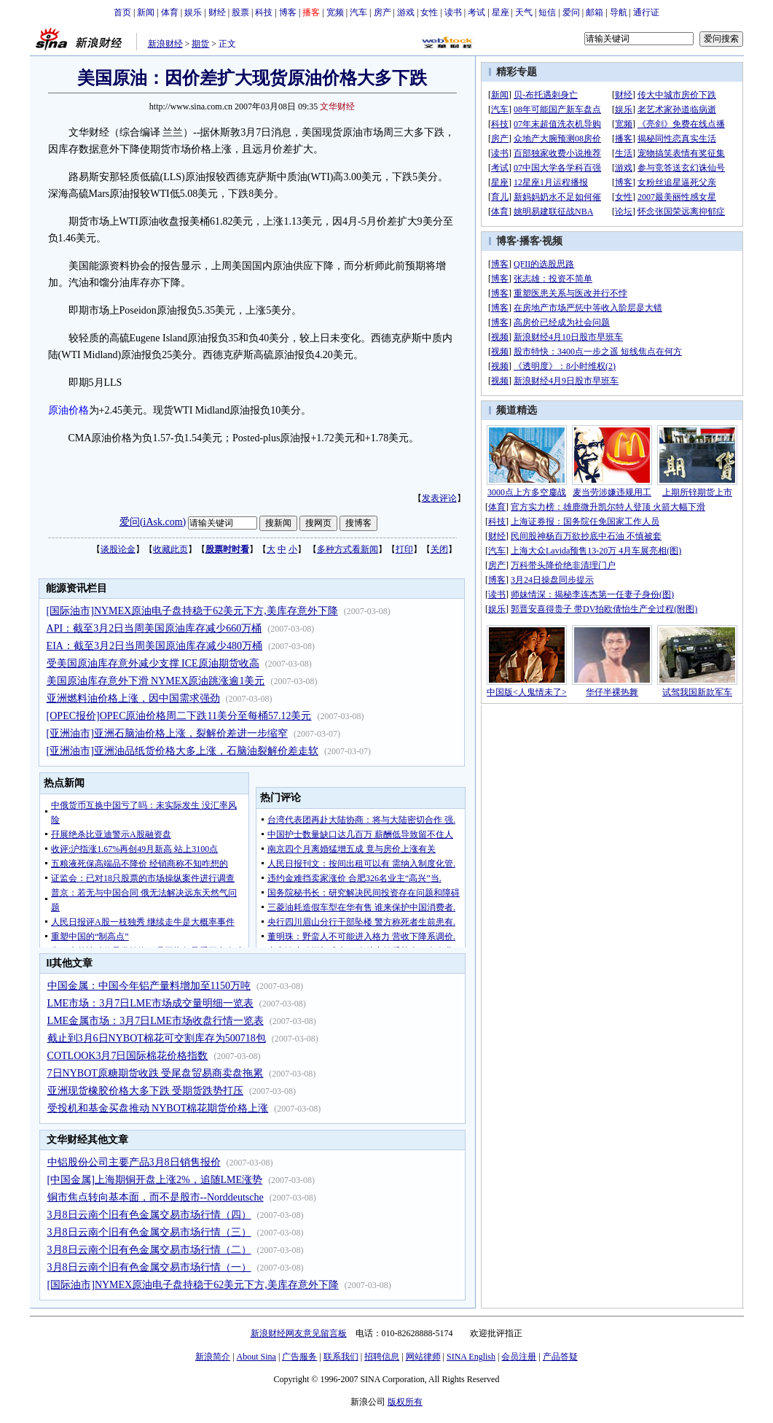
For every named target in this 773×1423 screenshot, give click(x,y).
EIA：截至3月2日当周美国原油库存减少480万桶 (154, 645)
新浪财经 (165, 44)
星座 (500, 12)
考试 (476, 12)
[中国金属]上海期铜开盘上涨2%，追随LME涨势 (155, 1179)
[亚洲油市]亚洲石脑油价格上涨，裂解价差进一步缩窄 (167, 733)
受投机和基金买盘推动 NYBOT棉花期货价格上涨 (158, 1108)
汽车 (358, 12)
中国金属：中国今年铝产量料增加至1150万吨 (149, 985)
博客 (288, 12)
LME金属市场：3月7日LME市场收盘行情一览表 (155, 1020)
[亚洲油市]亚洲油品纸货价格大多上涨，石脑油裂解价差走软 (182, 750)
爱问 (571, 12)
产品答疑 (560, 1357)
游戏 (406, 12)
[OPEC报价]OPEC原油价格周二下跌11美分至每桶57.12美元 (179, 715)
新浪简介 (212, 1357)
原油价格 (68, 410)
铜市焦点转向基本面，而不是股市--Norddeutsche (155, 1197)
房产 (382, 12)
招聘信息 (381, 1357)
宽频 (335, 12)
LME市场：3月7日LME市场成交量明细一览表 (150, 1003)
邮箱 (594, 12)
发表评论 (439, 498)
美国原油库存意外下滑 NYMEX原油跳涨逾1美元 (156, 680)
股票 (240, 12)
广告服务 (299, 1357)
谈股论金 (118, 549)
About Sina (256, 1357)
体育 (169, 12)
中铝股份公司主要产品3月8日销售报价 (134, 1162)
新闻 (145, 12)
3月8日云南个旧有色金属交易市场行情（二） (149, 1249)
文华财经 (337, 106)
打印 (404, 549)
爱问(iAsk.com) (152, 521)
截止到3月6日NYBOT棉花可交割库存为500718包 (156, 1038)
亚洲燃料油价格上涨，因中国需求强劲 (133, 698)
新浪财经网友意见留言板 (299, 1333)
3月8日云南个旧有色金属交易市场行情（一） (149, 1267)
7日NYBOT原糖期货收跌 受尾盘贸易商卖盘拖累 (155, 1073)
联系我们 (340, 1357)
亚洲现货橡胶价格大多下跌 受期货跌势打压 (145, 1090)
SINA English (471, 1357)
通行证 (646, 12)
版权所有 (405, 1402)
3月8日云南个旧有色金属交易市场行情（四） (149, 1214)
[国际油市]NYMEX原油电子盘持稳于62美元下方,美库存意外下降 (192, 610)
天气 (524, 12)
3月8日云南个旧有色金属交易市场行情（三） (149, 1232)
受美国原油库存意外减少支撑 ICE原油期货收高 (153, 663)
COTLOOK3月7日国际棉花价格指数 (127, 1055)
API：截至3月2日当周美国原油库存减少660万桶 (154, 628)
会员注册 (518, 1357)
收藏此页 (170, 549)
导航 (618, 12)
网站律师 (423, 1357)
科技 (263, 12)
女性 (429, 12)
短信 (547, 12)
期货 (200, 44)
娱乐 (193, 12)
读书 (453, 12)
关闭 (439, 549)
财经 (217, 12)
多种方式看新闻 (347, 549)
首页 (122, 12)
